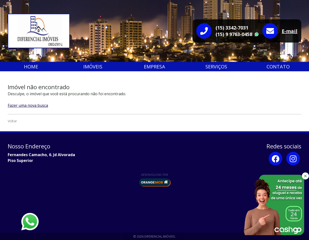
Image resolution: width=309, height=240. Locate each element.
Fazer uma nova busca (28, 105)
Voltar (12, 121)
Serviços (216, 66)
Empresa (154, 66)
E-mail (289, 31)
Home (31, 66)
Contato (278, 66)
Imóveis (92, 66)
